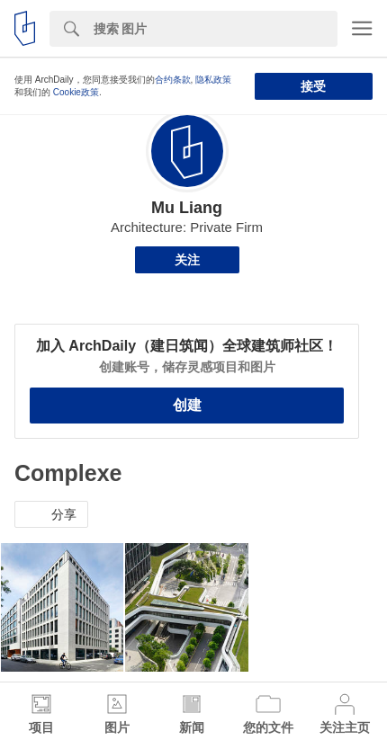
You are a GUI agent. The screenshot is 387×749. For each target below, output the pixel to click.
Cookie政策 (76, 92)
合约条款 (173, 80)
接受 (313, 86)
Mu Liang (186, 208)
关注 (187, 260)
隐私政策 (213, 80)
